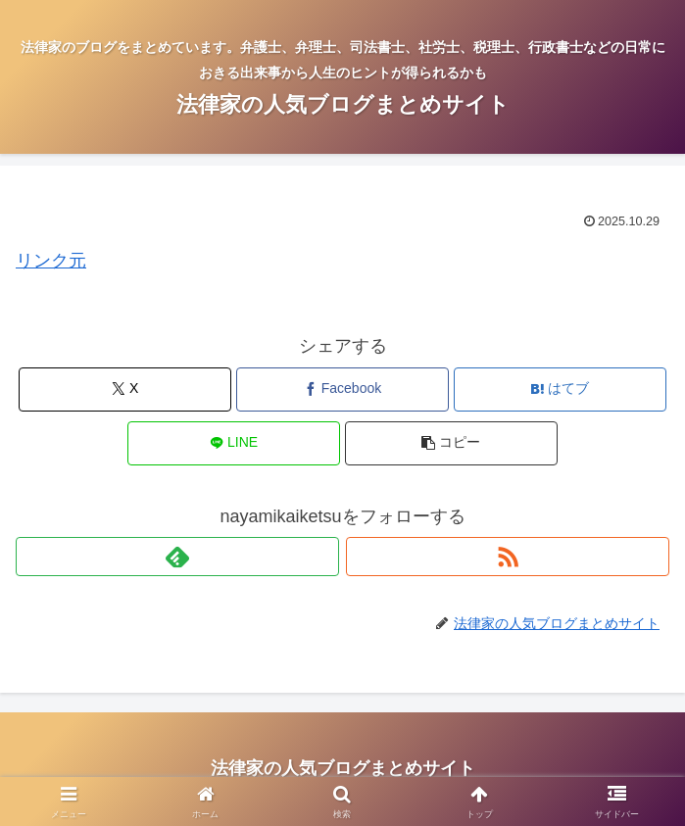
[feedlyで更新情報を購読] (177, 556)
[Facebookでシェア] (342, 389)
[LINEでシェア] (233, 443)
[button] (451, 443)
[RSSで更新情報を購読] (507, 556)
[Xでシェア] (125, 389)
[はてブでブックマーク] (560, 389)
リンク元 (51, 260)
